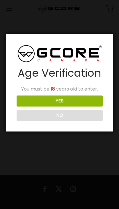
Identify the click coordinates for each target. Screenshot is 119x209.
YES (59, 101)
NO (59, 115)
